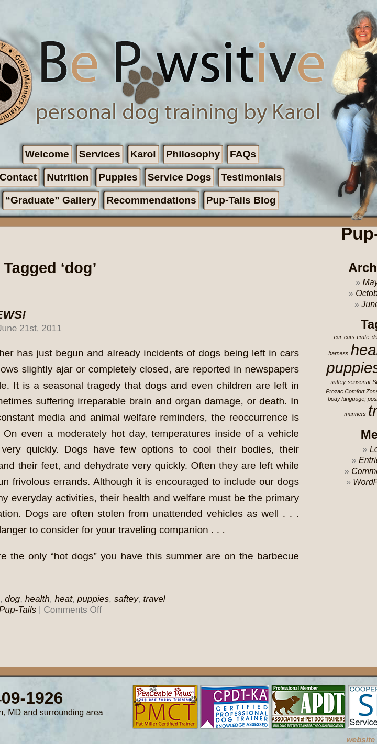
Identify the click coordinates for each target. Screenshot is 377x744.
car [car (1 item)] (338, 337)
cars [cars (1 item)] (349, 337)
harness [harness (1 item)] (338, 353)
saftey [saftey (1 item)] (337, 382)
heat (63, 598)
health (37, 598)
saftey (126, 598)
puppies (93, 598)
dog (12, 598)
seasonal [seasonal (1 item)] (359, 382)
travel (154, 598)
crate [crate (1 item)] (363, 337)
